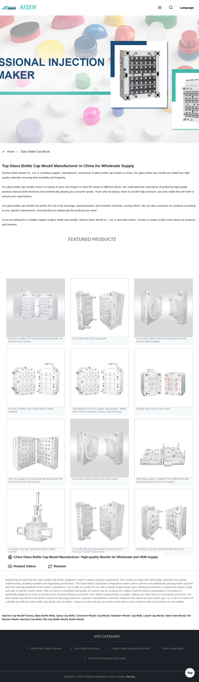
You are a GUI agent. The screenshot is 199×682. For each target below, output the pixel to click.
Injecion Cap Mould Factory (18, 615)
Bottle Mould (76, 619)
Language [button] (187, 7)
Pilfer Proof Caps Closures (47, 648)
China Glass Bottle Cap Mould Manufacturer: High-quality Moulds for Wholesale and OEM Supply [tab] (83, 557)
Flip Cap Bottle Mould (55, 619)
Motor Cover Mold (174, 648)
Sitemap (130, 676)
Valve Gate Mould (175, 615)
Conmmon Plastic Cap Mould (93, 615)
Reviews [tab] (57, 566)
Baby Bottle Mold (45, 615)
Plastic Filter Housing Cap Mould (132, 648)
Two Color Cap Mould (88, 648)
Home (11, 151)
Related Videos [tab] (22, 566)
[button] (160, 7)
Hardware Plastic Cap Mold (126, 615)
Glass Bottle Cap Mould (35, 151)
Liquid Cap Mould (154, 615)
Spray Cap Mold (65, 615)
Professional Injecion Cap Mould (108, 658)
